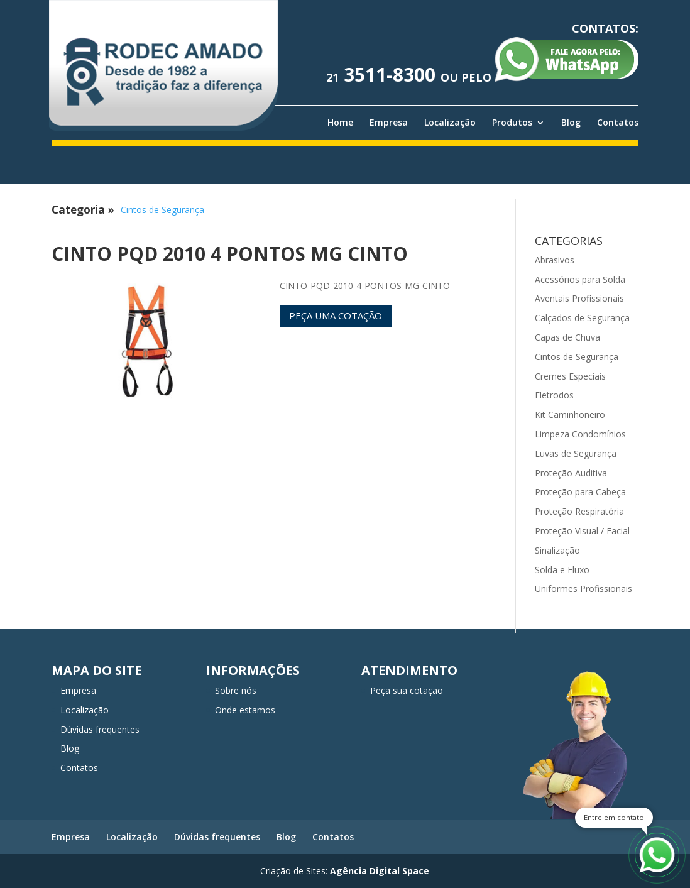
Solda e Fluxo (562, 570)
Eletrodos (554, 395)
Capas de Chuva (567, 337)
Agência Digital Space (379, 871)
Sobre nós (235, 690)
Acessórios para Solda (580, 279)
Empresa (389, 122)
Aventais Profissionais (579, 298)
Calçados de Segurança (582, 318)
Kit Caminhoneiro (570, 414)
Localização (450, 122)
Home (340, 122)
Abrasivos (554, 260)
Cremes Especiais (570, 376)
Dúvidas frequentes (100, 729)
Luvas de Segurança (575, 453)
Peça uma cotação (335, 315)
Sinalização (557, 550)
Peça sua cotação (406, 690)
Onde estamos (245, 710)
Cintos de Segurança (162, 210)
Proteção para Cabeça (580, 492)
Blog (571, 122)
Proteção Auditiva (571, 473)
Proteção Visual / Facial (582, 531)
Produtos (512, 122)
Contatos (617, 122)
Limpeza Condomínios (580, 434)
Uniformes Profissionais (583, 589)
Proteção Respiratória (579, 511)
